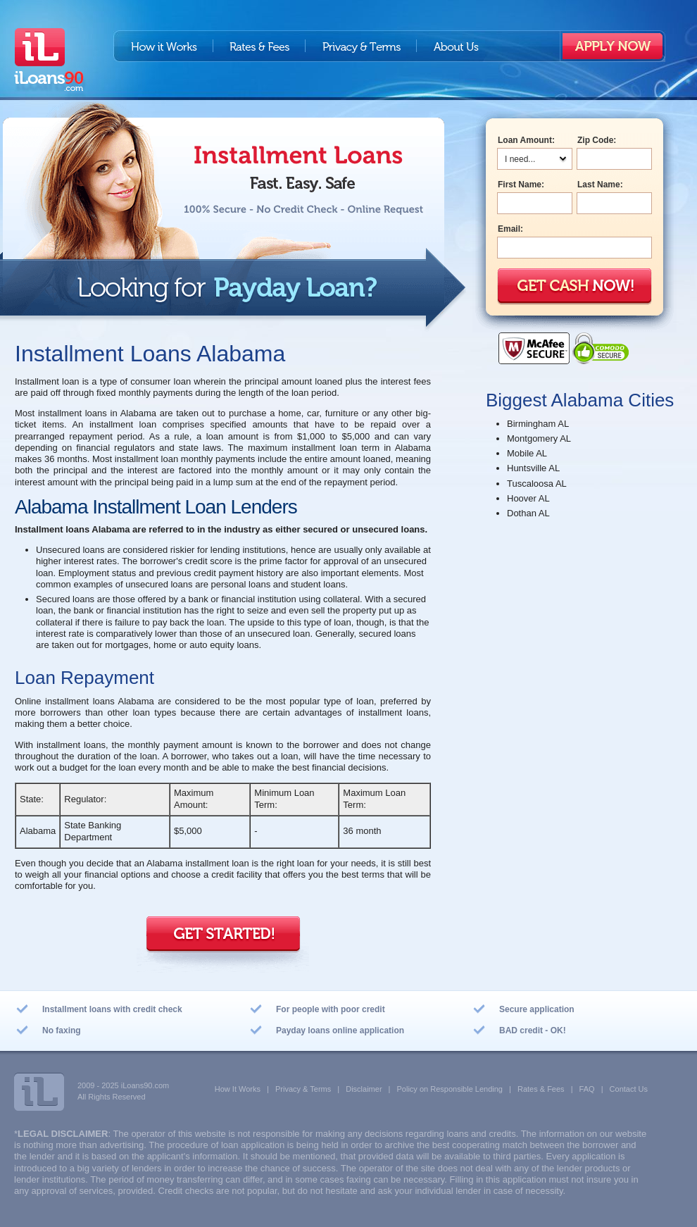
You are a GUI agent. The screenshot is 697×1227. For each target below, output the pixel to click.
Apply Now (612, 46)
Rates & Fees (259, 46)
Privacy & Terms (361, 46)
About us (455, 46)
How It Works (237, 1089)
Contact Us (629, 1089)
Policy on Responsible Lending (450, 1089)
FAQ (587, 1089)
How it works (163, 46)
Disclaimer (364, 1089)
